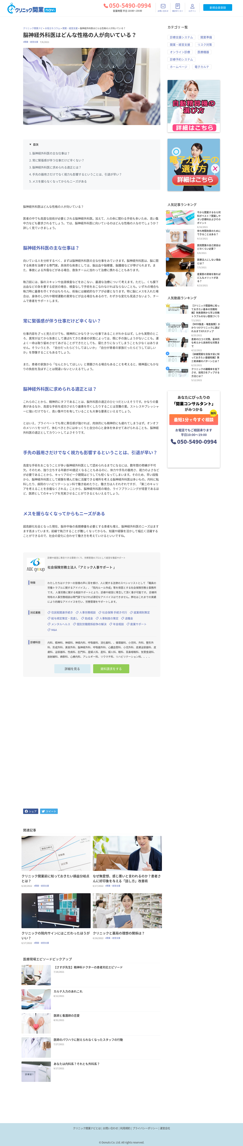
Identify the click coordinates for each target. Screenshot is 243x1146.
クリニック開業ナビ (33, 28)
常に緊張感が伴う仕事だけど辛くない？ (58, 160)
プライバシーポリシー (145, 1128)
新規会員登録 (218, 8)
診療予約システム (181, 60)
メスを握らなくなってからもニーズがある (59, 181)
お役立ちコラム (52, 28)
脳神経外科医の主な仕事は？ (51, 153)
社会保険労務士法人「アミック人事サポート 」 (81, 567)
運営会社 (165, 1128)
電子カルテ (202, 68)
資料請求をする (111, 671)
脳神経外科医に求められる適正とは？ (56, 167)
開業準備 (206, 37)
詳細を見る (72, 671)
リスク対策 (205, 45)
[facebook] (30, 813)
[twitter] (49, 813)
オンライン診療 (180, 53)
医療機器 (203, 53)
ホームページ (178, 68)
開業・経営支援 (70, 28)
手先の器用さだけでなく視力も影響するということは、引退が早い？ (77, 174)
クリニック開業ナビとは (87, 1128)
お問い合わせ (110, 1128)
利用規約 (125, 1128)
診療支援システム (181, 37)
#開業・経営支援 (30, 41)
